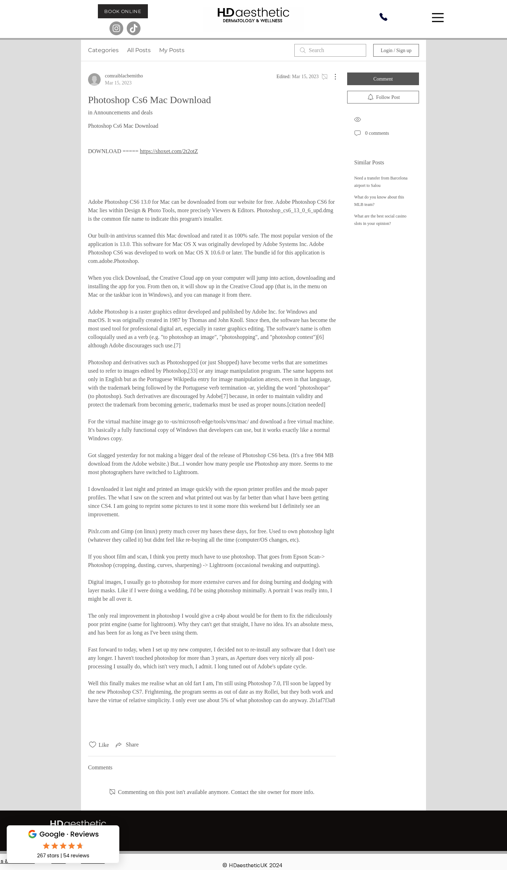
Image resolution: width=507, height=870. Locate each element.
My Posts (171, 50)
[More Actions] (331, 76)
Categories (103, 50)
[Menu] (438, 18)
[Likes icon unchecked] (92, 744)
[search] (330, 50)
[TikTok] (133, 28)
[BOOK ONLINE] (123, 11)
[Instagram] (116, 28)
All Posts (139, 50)
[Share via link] (126, 744)
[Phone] (383, 16)
